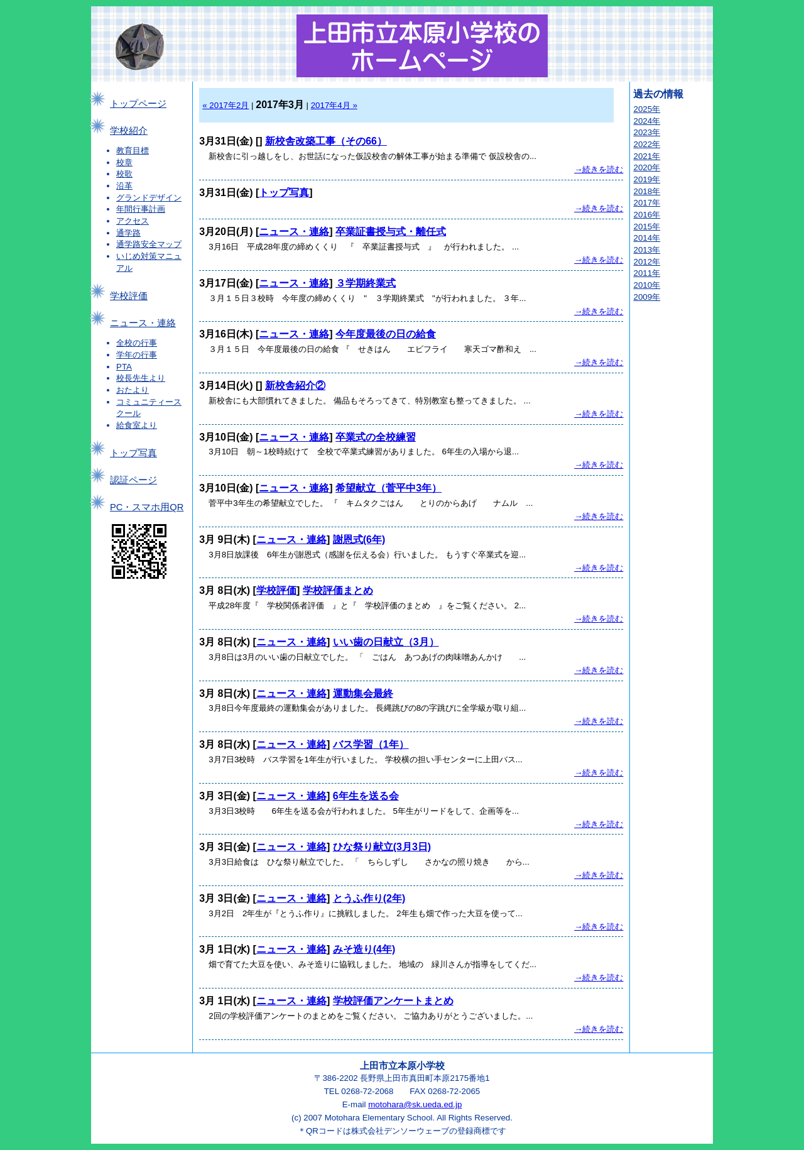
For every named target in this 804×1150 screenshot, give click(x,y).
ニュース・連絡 (143, 323)
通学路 (128, 233)
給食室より (136, 425)
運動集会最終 (363, 693)
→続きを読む (598, 169)
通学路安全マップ (149, 244)
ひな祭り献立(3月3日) (382, 846)
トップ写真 (133, 453)
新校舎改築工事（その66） (326, 141)
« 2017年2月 (225, 105)
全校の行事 (136, 343)
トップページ (138, 104)
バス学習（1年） (371, 744)
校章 (124, 162)
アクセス (132, 221)
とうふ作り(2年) (369, 898)
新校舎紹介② (295, 385)
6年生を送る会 (366, 796)
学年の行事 (136, 354)
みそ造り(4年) (364, 949)
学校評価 (129, 296)
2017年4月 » (334, 105)
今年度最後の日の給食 (385, 334)
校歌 (124, 173)
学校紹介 (129, 131)
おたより (132, 390)
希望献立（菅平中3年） (388, 488)
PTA (124, 366)
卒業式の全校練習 (375, 437)
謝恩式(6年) (359, 539)
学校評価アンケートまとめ (393, 1000)
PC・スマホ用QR (146, 507)
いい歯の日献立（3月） (386, 642)
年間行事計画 (140, 209)
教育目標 (132, 150)
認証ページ (133, 480)
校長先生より (140, 378)
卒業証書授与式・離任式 (390, 231)
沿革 (124, 185)
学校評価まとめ (338, 590)
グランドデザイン (149, 197)
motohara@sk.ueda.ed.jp (415, 1104)
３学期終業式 (365, 283)
